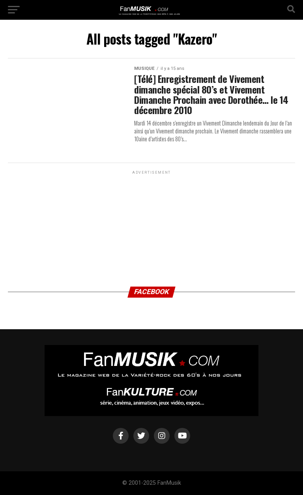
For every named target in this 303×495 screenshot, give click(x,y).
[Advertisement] (151, 225)
